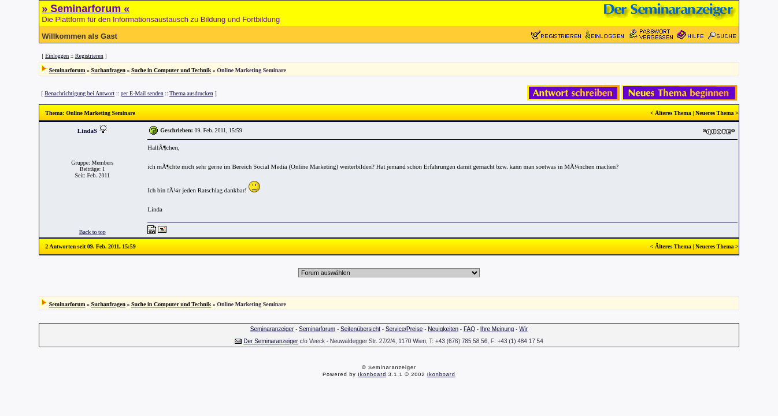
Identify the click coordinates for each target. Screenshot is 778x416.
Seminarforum (67, 70)
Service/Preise (404, 329)
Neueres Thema (714, 113)
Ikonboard (372, 374)
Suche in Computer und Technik (171, 70)
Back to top (92, 232)
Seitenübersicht (360, 329)
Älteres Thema (673, 113)
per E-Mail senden (142, 93)
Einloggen (57, 56)
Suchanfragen (108, 70)
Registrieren (89, 56)
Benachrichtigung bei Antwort (79, 93)
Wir (523, 329)
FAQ (469, 329)
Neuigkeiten (443, 329)
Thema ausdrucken (191, 93)
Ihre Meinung (497, 329)
